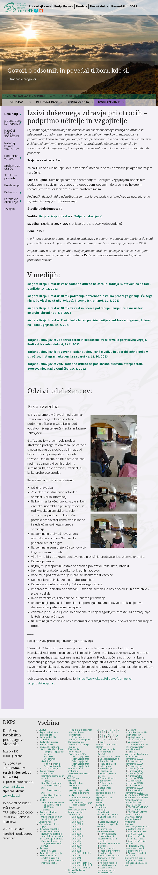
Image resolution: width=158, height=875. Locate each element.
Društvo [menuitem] (16, 102)
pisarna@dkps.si (14, 786)
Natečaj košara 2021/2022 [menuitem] (11, 146)
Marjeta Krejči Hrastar (54, 216)
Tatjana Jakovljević (88, 216)
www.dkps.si (11, 795)
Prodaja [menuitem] (81, 6)
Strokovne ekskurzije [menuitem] (11, 200)
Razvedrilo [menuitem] (119, 6)
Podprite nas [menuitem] (63, 6)
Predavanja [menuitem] (12, 185)
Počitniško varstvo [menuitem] (11, 157)
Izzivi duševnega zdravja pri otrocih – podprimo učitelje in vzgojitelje (96, 96)
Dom (6, 96)
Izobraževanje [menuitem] (109, 102)
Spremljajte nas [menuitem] (39, 6)
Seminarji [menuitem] (11, 114)
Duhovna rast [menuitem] (47, 102)
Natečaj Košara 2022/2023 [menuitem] (11, 133)
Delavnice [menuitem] (10, 192)
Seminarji (40, 96)
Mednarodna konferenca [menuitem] (13, 122)
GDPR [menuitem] (133, 6)
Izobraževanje (21, 96)
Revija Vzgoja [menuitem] (78, 102)
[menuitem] (140, 6)
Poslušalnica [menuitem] (99, 6)
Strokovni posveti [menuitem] (10, 177)
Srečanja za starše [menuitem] (12, 167)
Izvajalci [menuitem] (9, 209)
